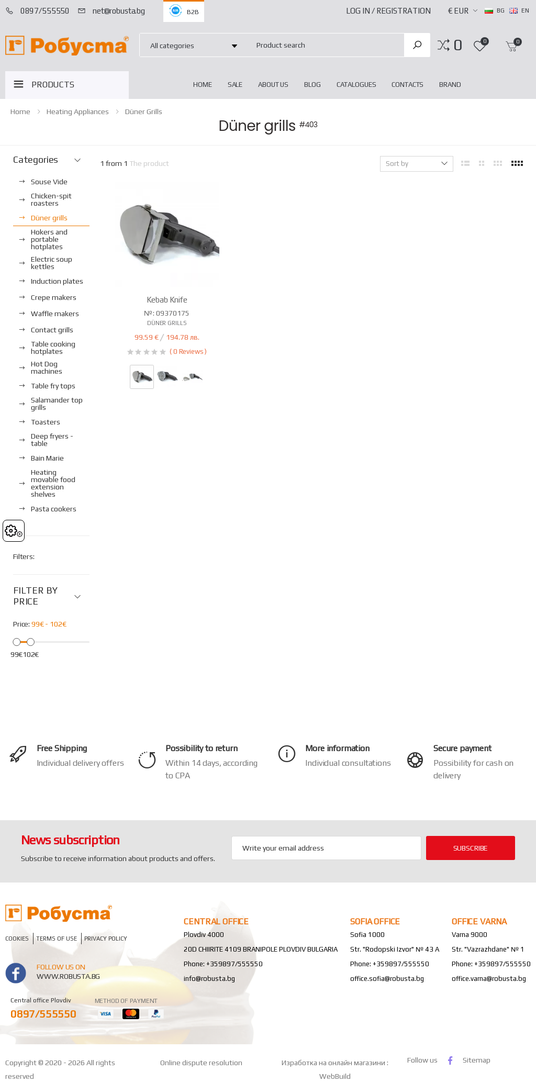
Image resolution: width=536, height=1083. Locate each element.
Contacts (407, 84)
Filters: (24, 556)
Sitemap (476, 1060)
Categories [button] (35, 159)
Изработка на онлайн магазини (334, 1062)
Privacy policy (105, 938)
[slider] (16, 641)
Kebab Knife (167, 299)
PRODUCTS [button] (52, 85)
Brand (450, 84)
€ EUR (458, 10)
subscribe (470, 848)
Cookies (17, 938)
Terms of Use (56, 938)
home (202, 84)
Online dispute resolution (201, 1062)
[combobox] (324, 45)
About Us (273, 84)
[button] (457, 45)
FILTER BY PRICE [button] (35, 596)
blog (312, 84)
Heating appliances (78, 111)
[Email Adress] (326, 848)
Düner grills (143, 111)
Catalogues (356, 84)
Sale (235, 84)
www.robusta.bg (68, 976)
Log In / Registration (388, 10)
